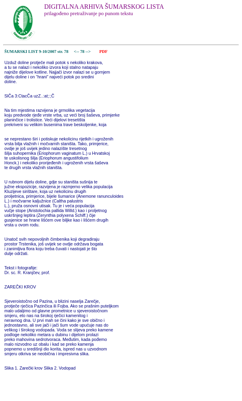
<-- (76, 51)
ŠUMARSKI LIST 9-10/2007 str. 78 (36, 51)
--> (89, 51)
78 (82, 51)
